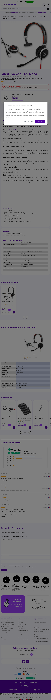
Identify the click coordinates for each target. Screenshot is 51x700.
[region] (25, 113)
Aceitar (40, 121)
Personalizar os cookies (27, 121)
